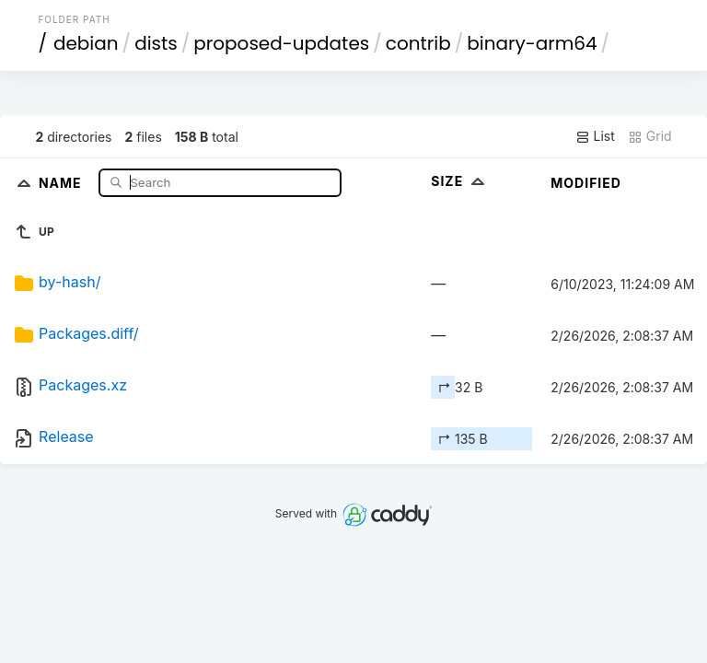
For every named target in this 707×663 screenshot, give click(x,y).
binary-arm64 (532, 43)
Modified (586, 183)
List (595, 136)
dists (156, 43)
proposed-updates (281, 43)
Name (62, 182)
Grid (650, 136)
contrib (418, 43)
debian (86, 43)
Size (460, 181)
